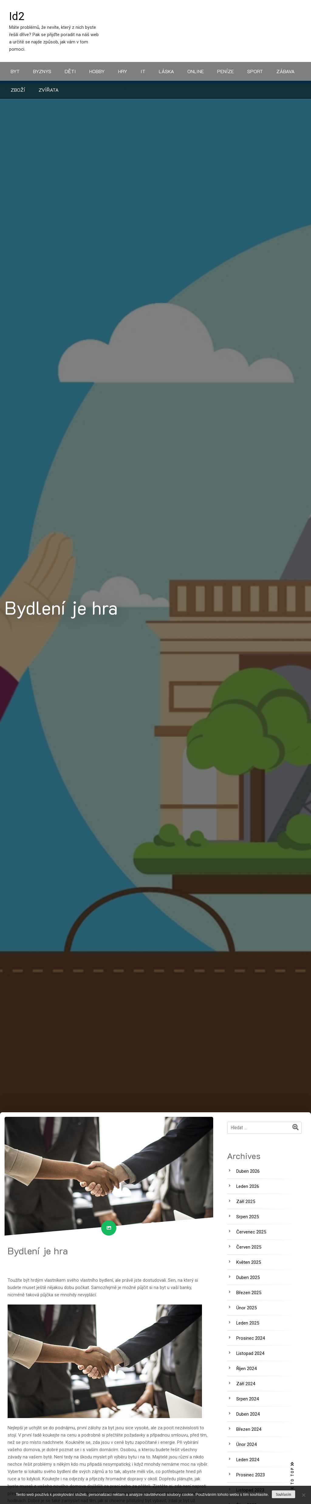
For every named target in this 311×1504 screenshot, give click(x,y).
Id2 (16, 16)
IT (143, 71)
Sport (255, 71)
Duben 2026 (248, 1171)
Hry (122, 71)
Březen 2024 (248, 1429)
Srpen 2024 (247, 1399)
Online (195, 71)
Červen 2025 (248, 1247)
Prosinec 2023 (250, 1475)
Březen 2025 (248, 1292)
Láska (166, 71)
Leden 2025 (247, 1323)
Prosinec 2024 (250, 1338)
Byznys (42, 71)
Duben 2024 (248, 1414)
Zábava (285, 71)
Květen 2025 (248, 1262)
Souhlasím (283, 1494)
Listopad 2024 (250, 1353)
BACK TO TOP (292, 1480)
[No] (303, 1495)
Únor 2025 (246, 1308)
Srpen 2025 (247, 1216)
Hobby (97, 71)
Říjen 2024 (246, 1368)
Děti (70, 71)
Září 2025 (245, 1201)
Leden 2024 (247, 1459)
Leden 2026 (247, 1186)
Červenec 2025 (251, 1232)
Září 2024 (245, 1383)
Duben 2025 (248, 1277)
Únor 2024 (246, 1444)
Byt (15, 71)
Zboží (18, 90)
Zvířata (49, 90)
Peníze (225, 71)
